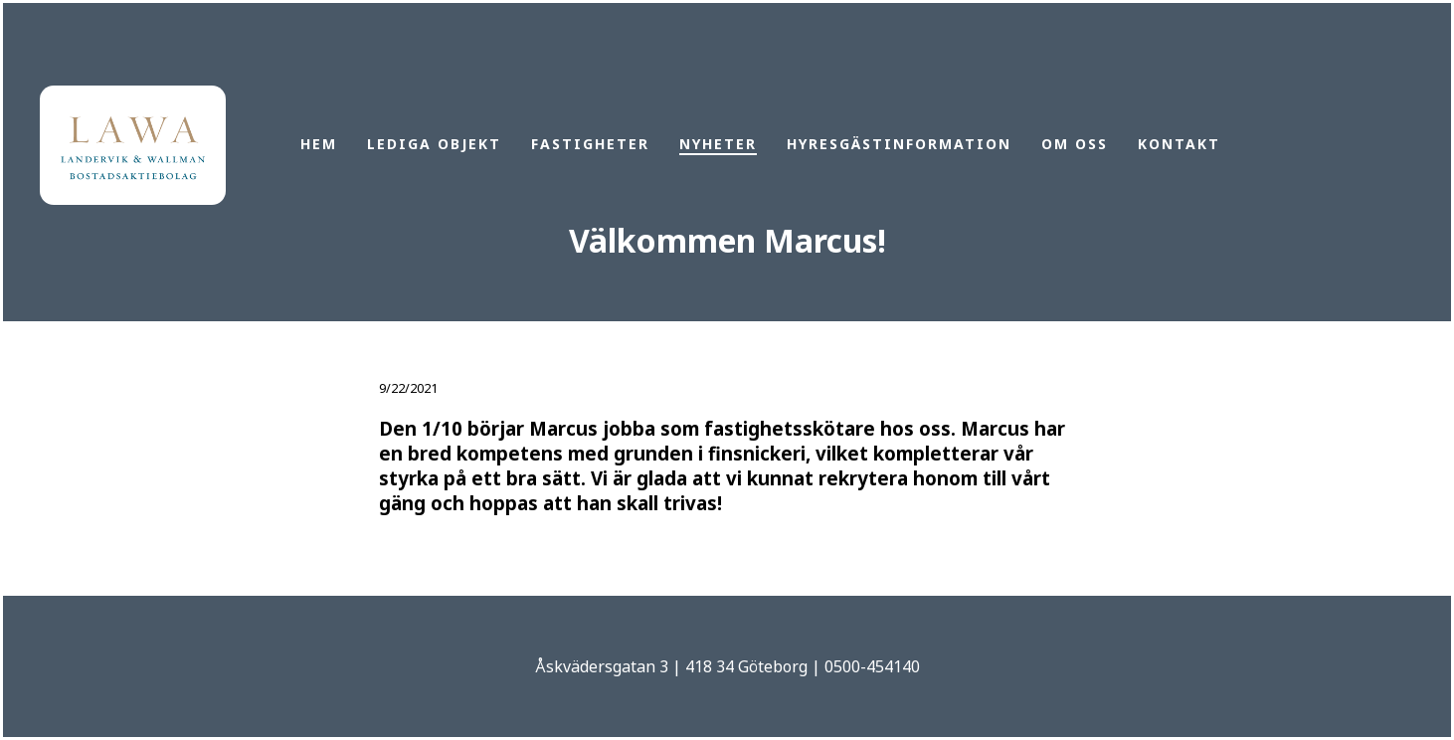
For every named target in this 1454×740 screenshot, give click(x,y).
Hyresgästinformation (899, 143)
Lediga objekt (434, 143)
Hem (318, 143)
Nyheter (718, 143)
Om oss (1074, 143)
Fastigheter (590, 143)
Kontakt (1179, 143)
